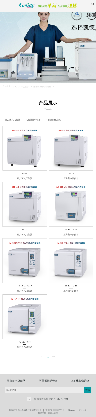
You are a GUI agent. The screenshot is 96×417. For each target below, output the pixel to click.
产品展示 (25, 86)
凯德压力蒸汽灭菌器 (42, 86)
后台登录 (83, 410)
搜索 (87, 390)
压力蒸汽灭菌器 (16, 380)
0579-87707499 (59, 399)
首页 (15, 86)
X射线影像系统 (80, 380)
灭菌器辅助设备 (48, 380)
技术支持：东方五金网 (48, 413)
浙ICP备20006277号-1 (55, 410)
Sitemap (71, 410)
